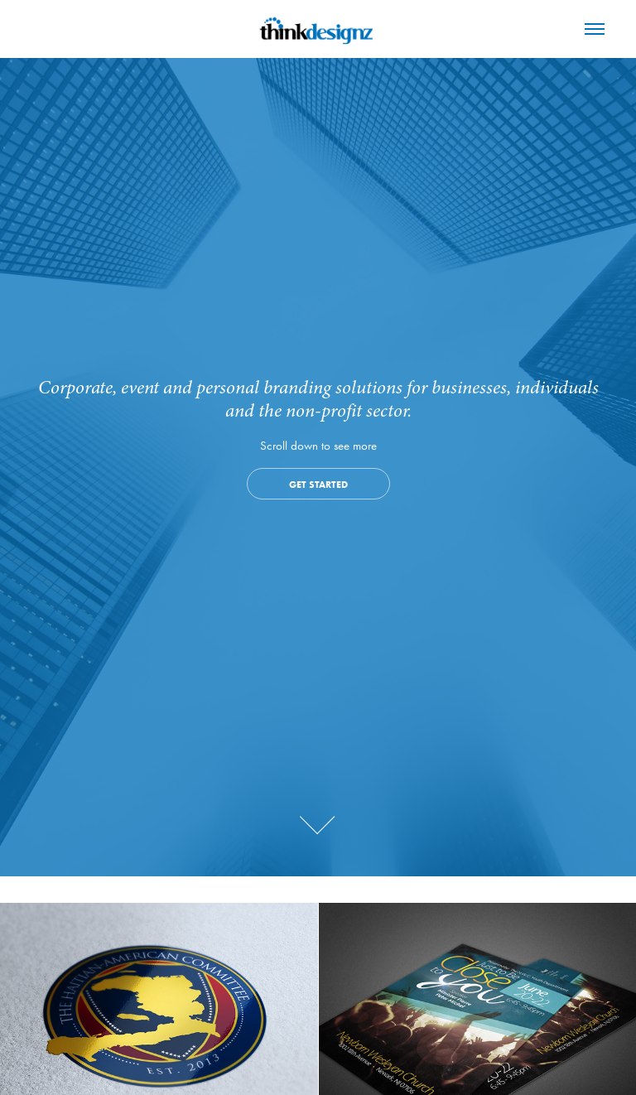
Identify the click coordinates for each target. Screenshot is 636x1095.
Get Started (318, 484)
